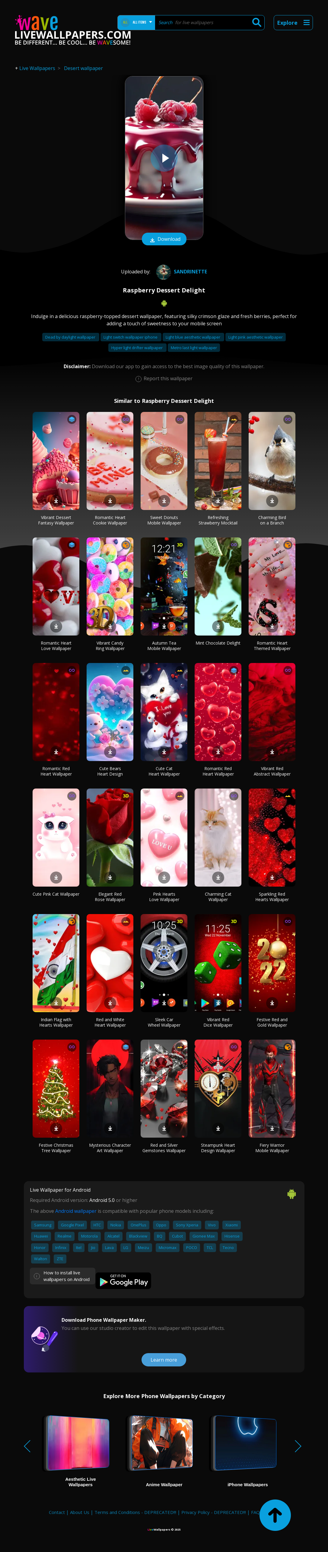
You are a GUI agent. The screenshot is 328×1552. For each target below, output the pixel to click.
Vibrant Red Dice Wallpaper (218, 1022)
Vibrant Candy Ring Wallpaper (110, 645)
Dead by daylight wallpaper (70, 337)
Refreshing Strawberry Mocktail (218, 520)
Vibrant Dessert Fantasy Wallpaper (56, 520)
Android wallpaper (76, 1211)
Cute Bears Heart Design (110, 771)
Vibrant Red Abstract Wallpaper (272, 771)
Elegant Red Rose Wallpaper (110, 896)
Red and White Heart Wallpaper (110, 1022)
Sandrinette (180, 271)
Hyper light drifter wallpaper (137, 347)
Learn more (164, 1359)
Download (164, 240)
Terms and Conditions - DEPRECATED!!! (135, 1512)
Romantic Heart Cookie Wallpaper (110, 520)
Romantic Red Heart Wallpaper (56, 771)
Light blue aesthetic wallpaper (193, 337)
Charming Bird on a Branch (272, 520)
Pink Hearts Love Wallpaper (164, 896)
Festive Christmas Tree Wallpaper (56, 1147)
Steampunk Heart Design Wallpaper (218, 1147)
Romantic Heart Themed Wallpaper (272, 645)
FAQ (255, 1512)
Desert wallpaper (83, 68)
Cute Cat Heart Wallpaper (164, 771)
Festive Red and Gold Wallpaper (272, 1022)
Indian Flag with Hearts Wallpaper (56, 1022)
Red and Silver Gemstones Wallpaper (164, 1147)
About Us (79, 1512)
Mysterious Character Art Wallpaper (110, 1147)
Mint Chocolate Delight (218, 643)
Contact (57, 1512)
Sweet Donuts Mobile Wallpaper (164, 520)
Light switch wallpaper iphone (130, 337)
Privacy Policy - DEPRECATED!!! (213, 1512)
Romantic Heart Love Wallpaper (56, 645)
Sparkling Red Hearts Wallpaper (272, 896)
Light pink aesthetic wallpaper (255, 337)
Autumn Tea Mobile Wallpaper (164, 645)
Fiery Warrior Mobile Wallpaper (272, 1147)
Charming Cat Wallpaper (218, 896)
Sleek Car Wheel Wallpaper (164, 1022)
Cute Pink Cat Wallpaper (56, 894)
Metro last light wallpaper (194, 347)
